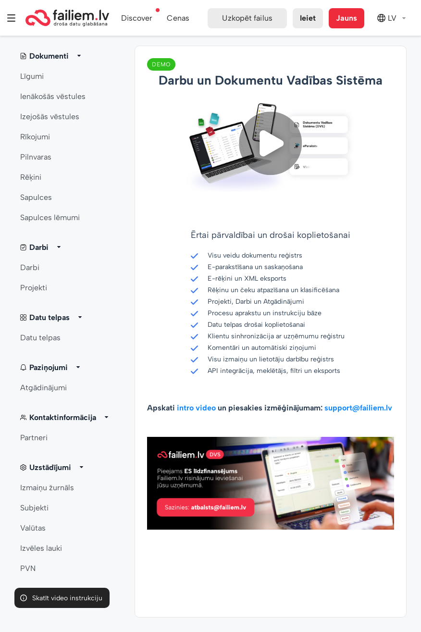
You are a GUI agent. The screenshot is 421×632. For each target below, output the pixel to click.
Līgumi (32, 76)
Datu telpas (40, 337)
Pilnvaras (35, 156)
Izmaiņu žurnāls (47, 487)
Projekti (33, 287)
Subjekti (34, 507)
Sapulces (36, 197)
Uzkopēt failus (247, 18)
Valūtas (33, 528)
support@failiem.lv (358, 407)
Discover (137, 18)
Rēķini (30, 177)
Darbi (29, 267)
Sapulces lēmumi (50, 217)
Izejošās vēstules (49, 116)
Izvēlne (11, 18)
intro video (196, 407)
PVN (28, 568)
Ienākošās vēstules (53, 96)
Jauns (346, 18)
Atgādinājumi (43, 387)
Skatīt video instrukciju (67, 598)
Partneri (34, 437)
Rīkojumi (35, 136)
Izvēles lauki (41, 548)
